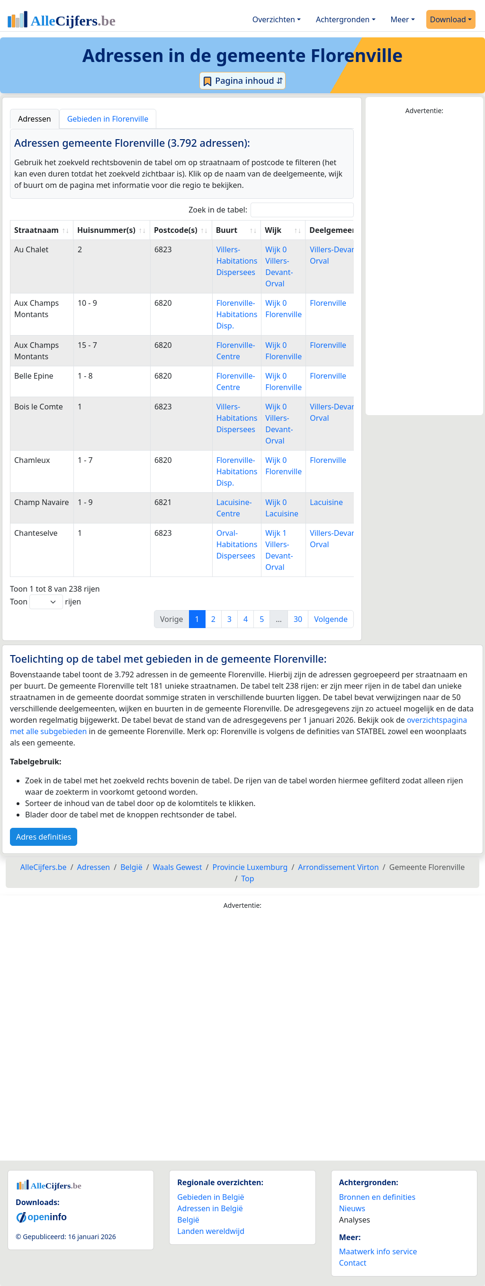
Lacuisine (326, 502)
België (188, 1220)
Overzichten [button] (273, 19)
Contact (353, 1263)
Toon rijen (45, 601)
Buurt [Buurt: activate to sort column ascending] (227, 230)
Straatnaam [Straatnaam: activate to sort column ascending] (36, 230)
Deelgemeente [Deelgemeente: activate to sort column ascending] (337, 230)
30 (298, 619)
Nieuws (352, 1208)
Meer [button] (400, 19)
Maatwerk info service (378, 1251)
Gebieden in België (210, 1197)
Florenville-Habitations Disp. (237, 314)
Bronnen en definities (377, 1197)
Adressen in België (210, 1208)
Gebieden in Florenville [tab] (108, 119)
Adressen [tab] (34, 119)
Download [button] (448, 19)
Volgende (331, 619)
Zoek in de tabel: (271, 210)
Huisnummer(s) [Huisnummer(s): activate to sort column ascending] (106, 230)
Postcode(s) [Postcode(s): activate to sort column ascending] (176, 230)
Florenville (328, 303)
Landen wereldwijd (210, 1231)
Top (247, 878)
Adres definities (43, 837)
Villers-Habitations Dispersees (237, 260)
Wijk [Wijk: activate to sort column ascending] (273, 230)
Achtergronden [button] (343, 19)
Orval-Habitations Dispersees (237, 544)
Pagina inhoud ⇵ (243, 81)
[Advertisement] (424, 266)
